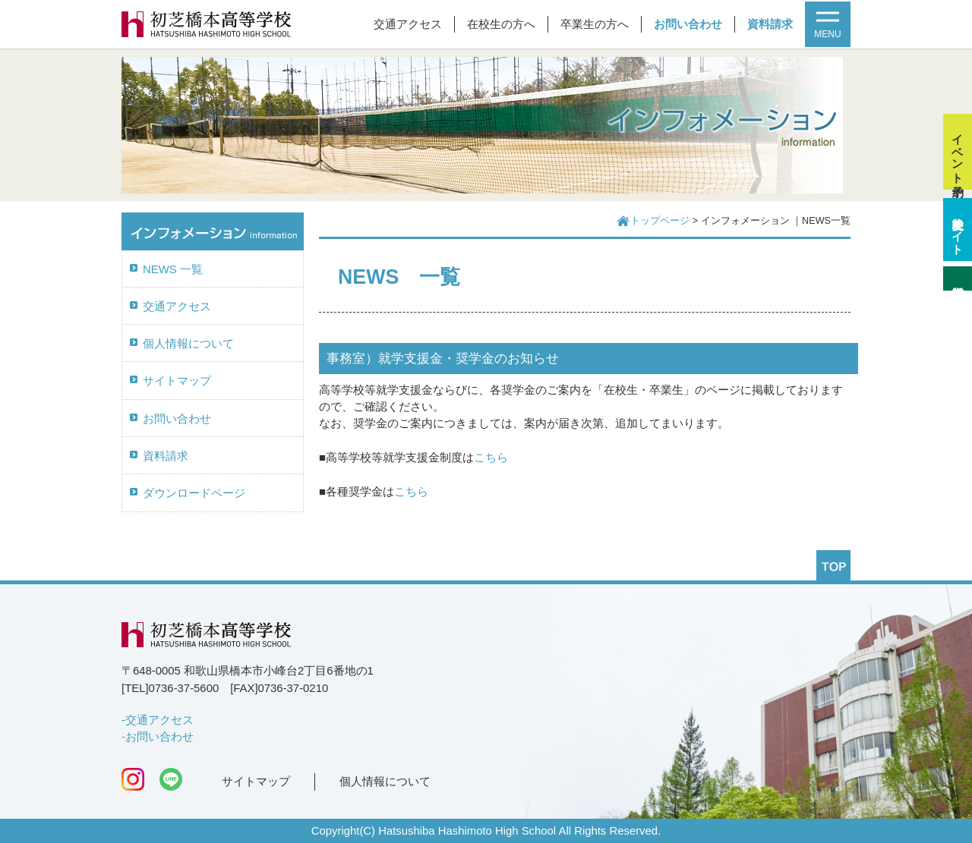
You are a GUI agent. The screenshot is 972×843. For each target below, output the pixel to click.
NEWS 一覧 (173, 269)
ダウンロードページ (194, 493)
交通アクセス (408, 24)
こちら (491, 457)
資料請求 (770, 24)
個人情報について (188, 344)
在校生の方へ (501, 24)
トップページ (660, 220)
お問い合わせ (688, 24)
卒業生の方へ (594, 24)
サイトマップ (177, 381)
